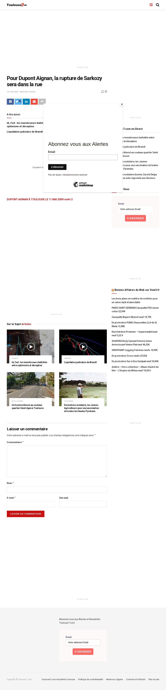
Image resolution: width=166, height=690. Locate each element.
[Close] (121, 104)
